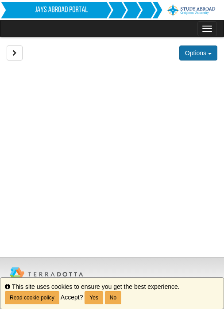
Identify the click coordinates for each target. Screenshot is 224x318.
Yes (93, 298)
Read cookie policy (32, 298)
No (113, 298)
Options (198, 53)
